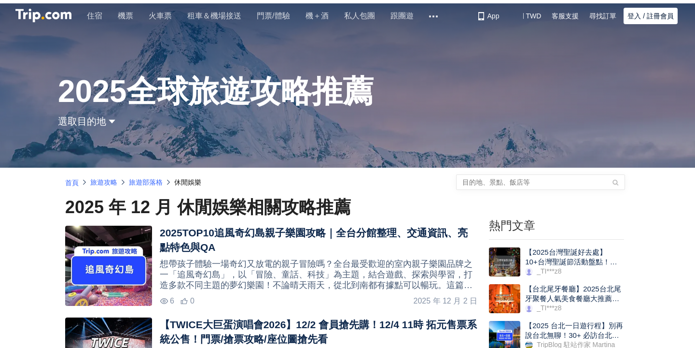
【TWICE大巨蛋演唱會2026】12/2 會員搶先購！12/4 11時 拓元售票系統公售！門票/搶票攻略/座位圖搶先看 (318, 332)
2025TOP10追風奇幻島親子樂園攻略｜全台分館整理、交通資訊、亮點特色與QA (314, 240)
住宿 (98, 16)
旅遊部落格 (146, 182)
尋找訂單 (602, 16)
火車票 (164, 16)
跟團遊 (405, 16)
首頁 (72, 183)
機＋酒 (320, 16)
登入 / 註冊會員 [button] (650, 16)
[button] (526, 16)
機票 (129, 16)
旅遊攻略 (103, 182)
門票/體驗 (277, 16)
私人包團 (363, 16)
